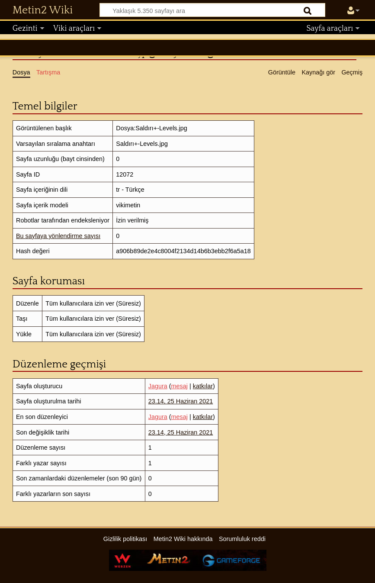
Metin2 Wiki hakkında (183, 538)
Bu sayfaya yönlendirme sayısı (58, 235)
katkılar (203, 386)
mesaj (179, 386)
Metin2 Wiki (43, 10)
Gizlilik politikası (125, 538)
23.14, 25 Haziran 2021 (180, 401)
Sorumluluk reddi (242, 538)
